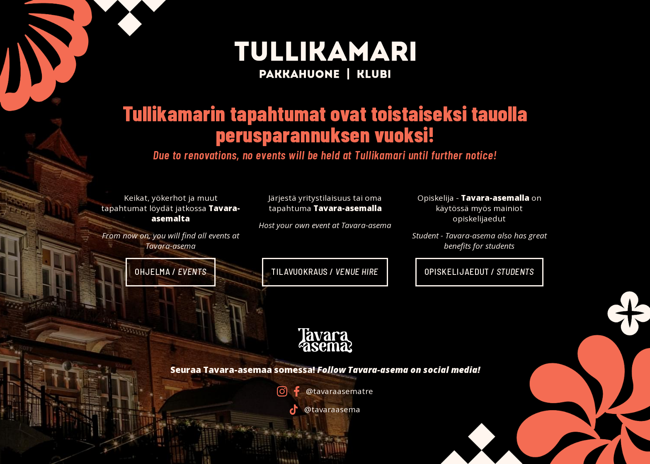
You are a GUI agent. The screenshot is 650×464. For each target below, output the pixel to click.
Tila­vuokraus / (324, 271)
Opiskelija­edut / (479, 271)
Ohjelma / (170, 271)
